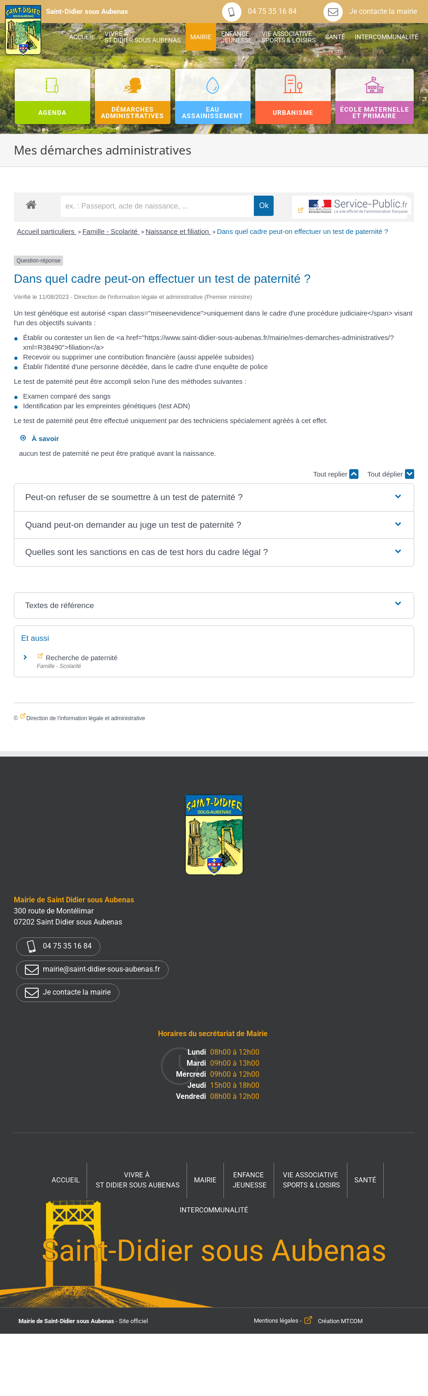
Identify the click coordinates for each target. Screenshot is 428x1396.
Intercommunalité (214, 1210)
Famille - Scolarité (111, 231)
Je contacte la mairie (370, 11)
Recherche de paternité (80, 658)
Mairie (205, 1180)
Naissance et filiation (178, 231)
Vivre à (138, 1181)
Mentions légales (276, 1321)
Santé (365, 1180)
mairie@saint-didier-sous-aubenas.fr (92, 970)
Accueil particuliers (46, 231)
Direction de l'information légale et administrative (85, 718)
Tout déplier (390, 474)
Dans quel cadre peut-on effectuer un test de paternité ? (302, 231)
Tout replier (335, 474)
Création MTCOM (340, 1321)
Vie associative (311, 1181)
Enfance (250, 1181)
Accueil (66, 1180)
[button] (214, 497)
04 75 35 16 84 (259, 11)
